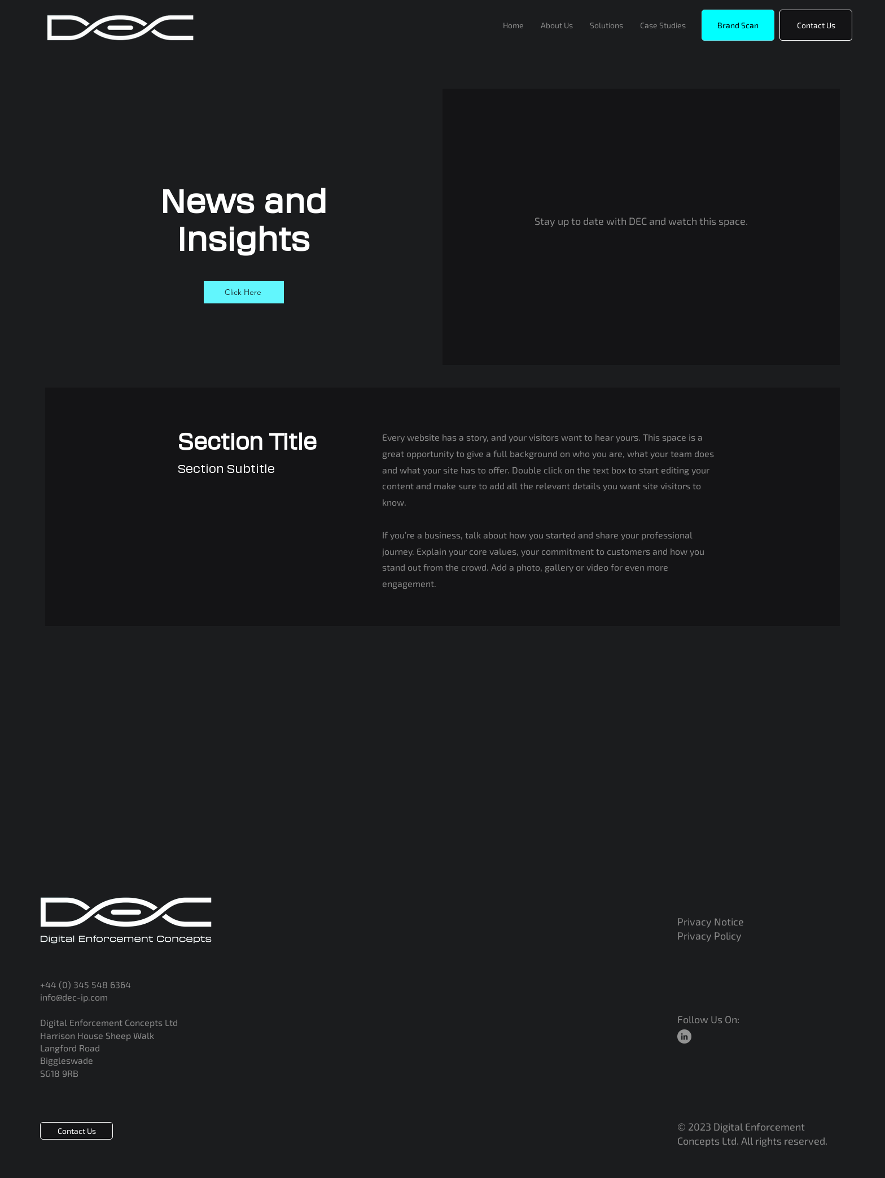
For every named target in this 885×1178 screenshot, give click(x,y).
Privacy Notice (711, 921)
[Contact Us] (815, 25)
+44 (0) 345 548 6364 (85, 984)
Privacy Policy (709, 935)
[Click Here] (244, 292)
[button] (738, 25)
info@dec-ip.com (74, 997)
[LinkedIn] (684, 1036)
